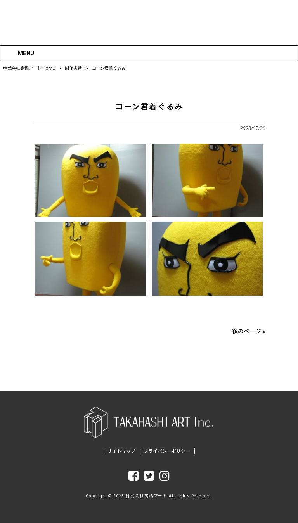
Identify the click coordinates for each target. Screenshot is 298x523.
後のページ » (248, 331)
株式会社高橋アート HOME (29, 68)
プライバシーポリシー (167, 451)
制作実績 (73, 68)
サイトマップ (121, 451)
